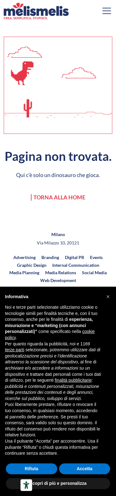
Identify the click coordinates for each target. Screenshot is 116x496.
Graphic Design (31, 265)
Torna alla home (59, 197)
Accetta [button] (84, 468)
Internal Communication (75, 265)
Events (96, 257)
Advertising (24, 257)
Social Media (94, 272)
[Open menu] (106, 11)
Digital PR (74, 257)
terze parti (14, 349)
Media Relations (60, 272)
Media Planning (24, 272)
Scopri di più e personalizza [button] (57, 483)
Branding (50, 257)
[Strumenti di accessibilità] (26, 485)
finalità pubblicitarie (73, 380)
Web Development (58, 280)
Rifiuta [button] (31, 468)
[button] (108, 297)
